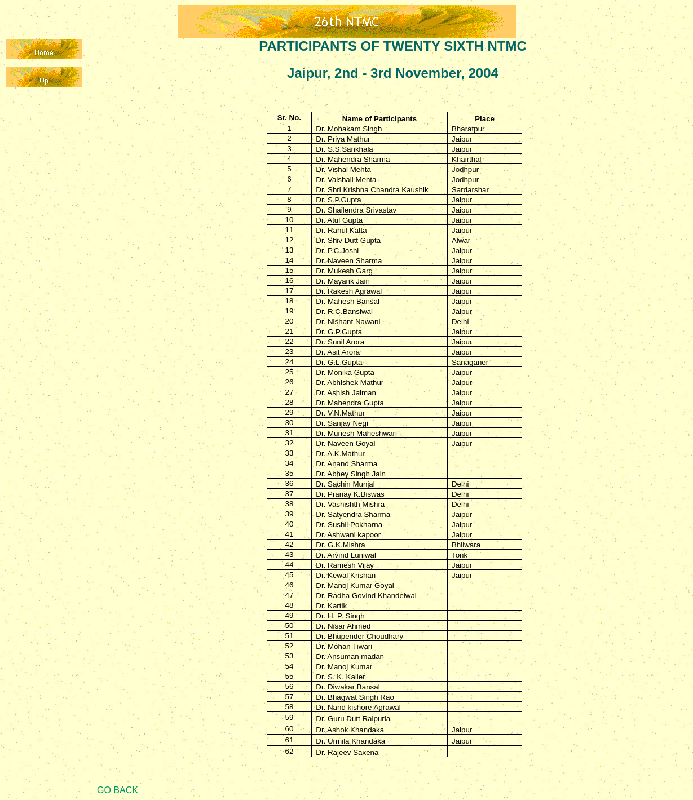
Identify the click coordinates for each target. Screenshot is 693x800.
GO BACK (117, 790)
